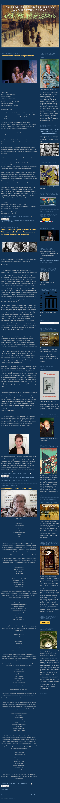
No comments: (25, 216)
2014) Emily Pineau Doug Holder (14, 477)
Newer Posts (4, 795)
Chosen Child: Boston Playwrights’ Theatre (17, 56)
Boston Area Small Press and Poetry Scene (30, 9)
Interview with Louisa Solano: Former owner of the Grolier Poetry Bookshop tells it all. (49, 131)
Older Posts (34, 795)
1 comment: (25, 473)
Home (3, 50)
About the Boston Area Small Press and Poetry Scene (21, 50)
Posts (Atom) (11, 798)
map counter (43, 207)
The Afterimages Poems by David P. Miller (17, 488)
